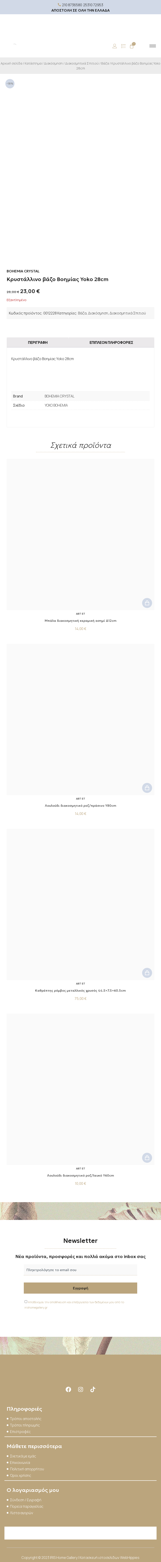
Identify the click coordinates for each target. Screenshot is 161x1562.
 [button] (147, 603)
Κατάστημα (33, 63)
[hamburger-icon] (153, 46)
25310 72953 (93, 4)
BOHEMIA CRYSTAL (59, 396)
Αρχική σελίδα (11, 63)
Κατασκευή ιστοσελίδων (100, 1557)
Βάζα (105, 63)
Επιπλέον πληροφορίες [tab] (111, 342)
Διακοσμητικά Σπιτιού (82, 63)
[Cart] (131, 46)
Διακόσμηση (53, 63)
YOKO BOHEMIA (56, 405)
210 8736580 (72, 4)
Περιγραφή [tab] (38, 342)
